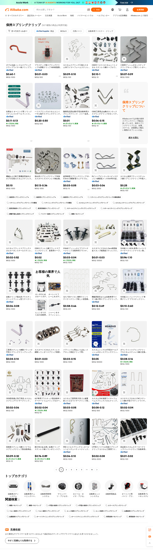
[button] (88, 9)
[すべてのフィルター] (18, 31)
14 (92, 470)
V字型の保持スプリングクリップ (58, 505)
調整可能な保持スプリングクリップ (20, 214)
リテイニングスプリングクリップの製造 (22, 203)
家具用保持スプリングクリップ (19, 208)
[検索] (96, 10)
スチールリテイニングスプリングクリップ (80, 208)
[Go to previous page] (56, 469)
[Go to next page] (97, 469)
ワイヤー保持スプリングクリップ (51, 214)
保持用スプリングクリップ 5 (72, 197)
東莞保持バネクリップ (112, 517)
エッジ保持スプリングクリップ (76, 511)
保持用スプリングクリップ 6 (18, 197)
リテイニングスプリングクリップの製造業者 (104, 197)
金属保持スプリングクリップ (133, 511)
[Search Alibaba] (60, 9)
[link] (149, 530)
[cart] (120, 10)
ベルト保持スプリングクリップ (19, 511)
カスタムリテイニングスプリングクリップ (92, 203)
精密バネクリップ (76, 214)
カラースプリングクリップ (115, 505)
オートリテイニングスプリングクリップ (49, 517)
